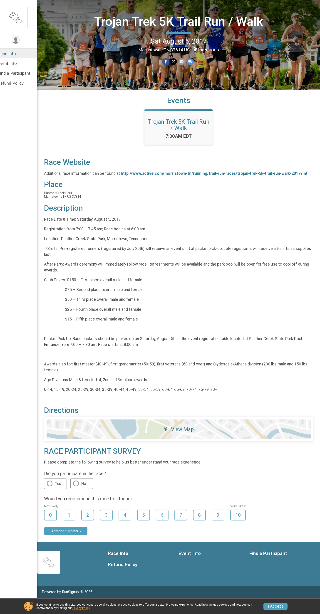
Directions (211, 49)
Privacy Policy (81, 608)
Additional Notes (70, 545)
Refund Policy (17, 83)
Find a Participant (20, 73)
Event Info (13, 63)
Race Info (13, 53)
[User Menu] (21, 40)
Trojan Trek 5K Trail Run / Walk (181, 21)
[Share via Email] (184, 61)
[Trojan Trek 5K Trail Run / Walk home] (22, 17)
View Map (181, 443)
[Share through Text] (192, 61)
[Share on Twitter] (177, 61)
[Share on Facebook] (169, 61)
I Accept (275, 606)
